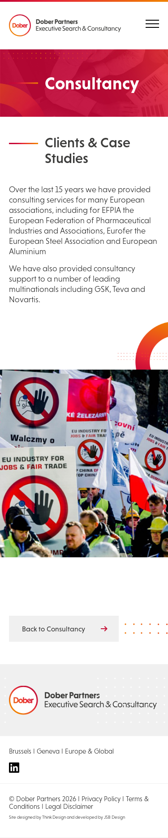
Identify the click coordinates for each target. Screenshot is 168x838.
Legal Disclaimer (69, 806)
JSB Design (114, 817)
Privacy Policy (101, 799)
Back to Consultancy (53, 629)
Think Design (54, 817)
